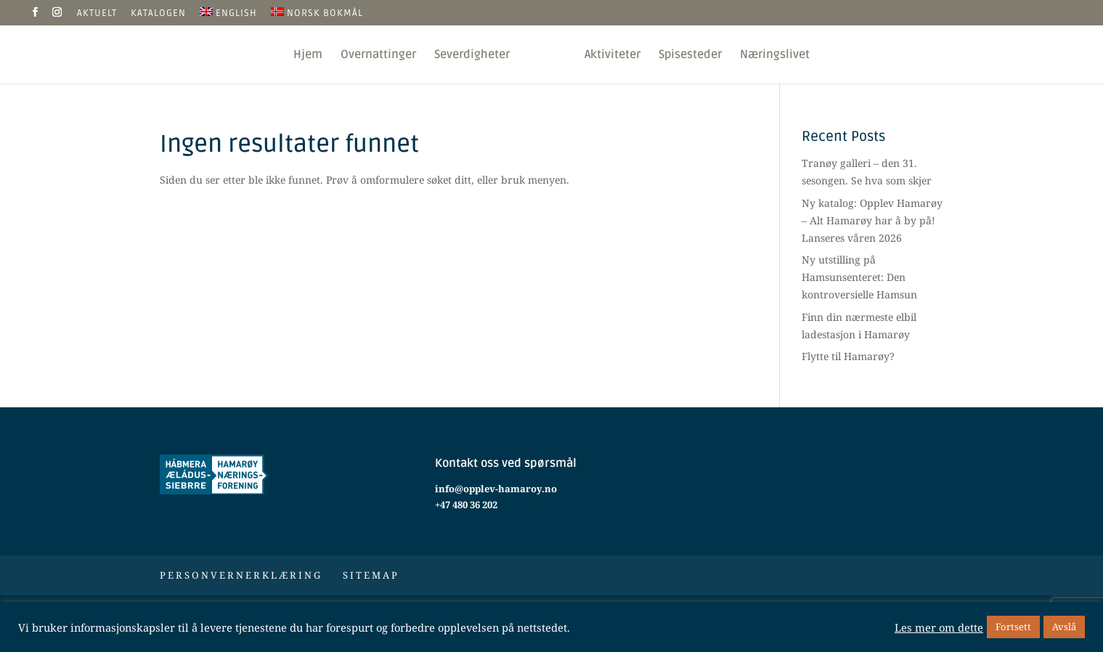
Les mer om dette (939, 627)
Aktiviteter (612, 55)
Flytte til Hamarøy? (848, 356)
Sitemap (371, 575)
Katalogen (158, 14)
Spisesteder (690, 55)
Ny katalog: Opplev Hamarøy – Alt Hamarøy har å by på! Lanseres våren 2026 (872, 220)
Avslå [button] (1064, 626)
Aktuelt (97, 14)
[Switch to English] (228, 16)
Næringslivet (775, 55)
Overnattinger (378, 55)
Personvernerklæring (241, 575)
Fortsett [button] (1013, 626)
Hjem (307, 55)
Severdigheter (472, 55)
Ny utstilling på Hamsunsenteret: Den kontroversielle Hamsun (859, 277)
